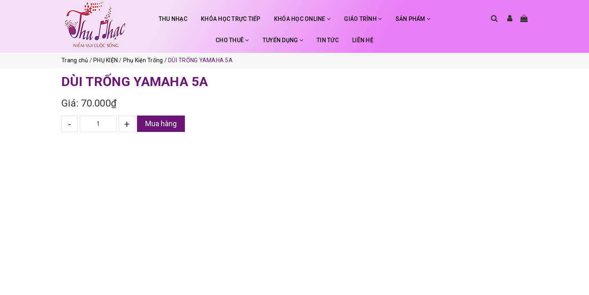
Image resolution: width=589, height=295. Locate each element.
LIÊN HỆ (362, 40)
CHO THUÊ (232, 40)
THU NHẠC (173, 19)
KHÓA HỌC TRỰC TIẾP (231, 19)
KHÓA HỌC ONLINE (302, 19)
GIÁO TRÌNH (363, 19)
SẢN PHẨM (413, 19)
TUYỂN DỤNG (283, 40)
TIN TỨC (328, 40)
